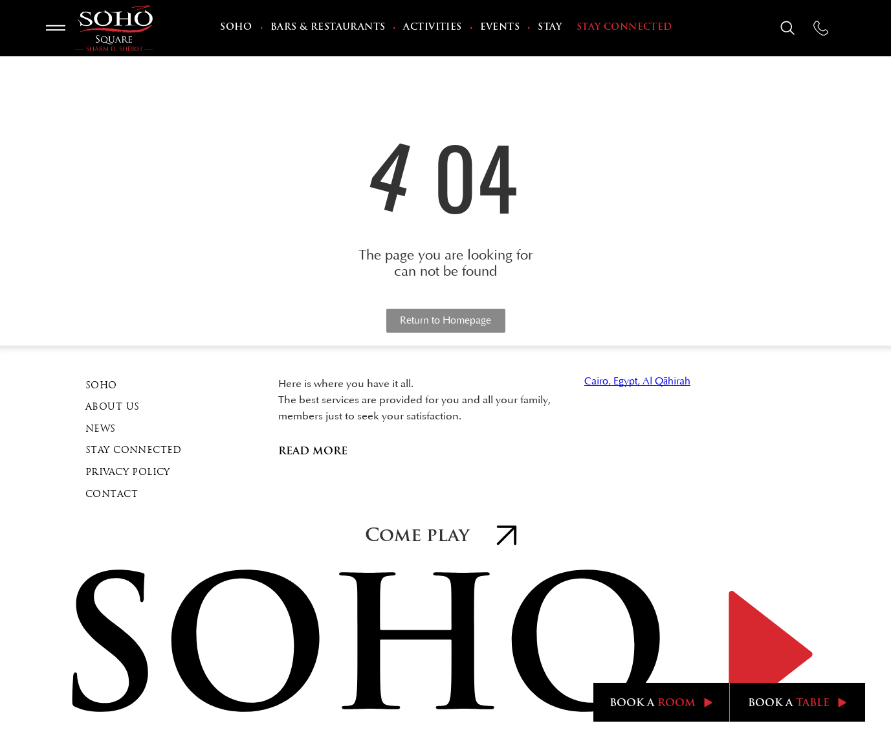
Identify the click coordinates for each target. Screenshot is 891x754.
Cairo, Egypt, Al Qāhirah (637, 381)
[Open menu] (55, 28)
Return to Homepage (445, 320)
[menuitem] (237, 28)
